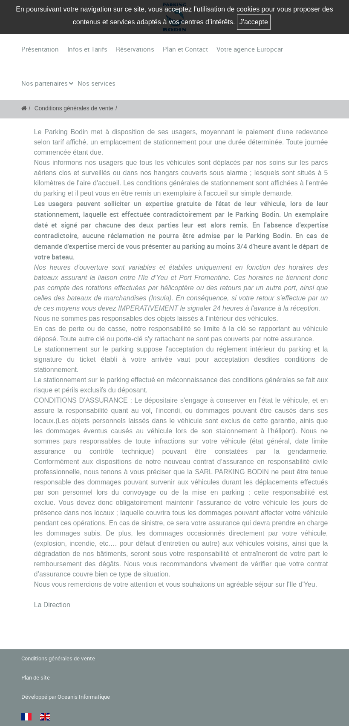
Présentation (40, 49)
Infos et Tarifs (87, 49)
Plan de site (35, 677)
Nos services (96, 83)
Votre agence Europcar (249, 49)
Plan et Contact (185, 49)
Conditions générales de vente (74, 108)
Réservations (135, 49)
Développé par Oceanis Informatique (65, 696)
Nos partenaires (44, 83)
